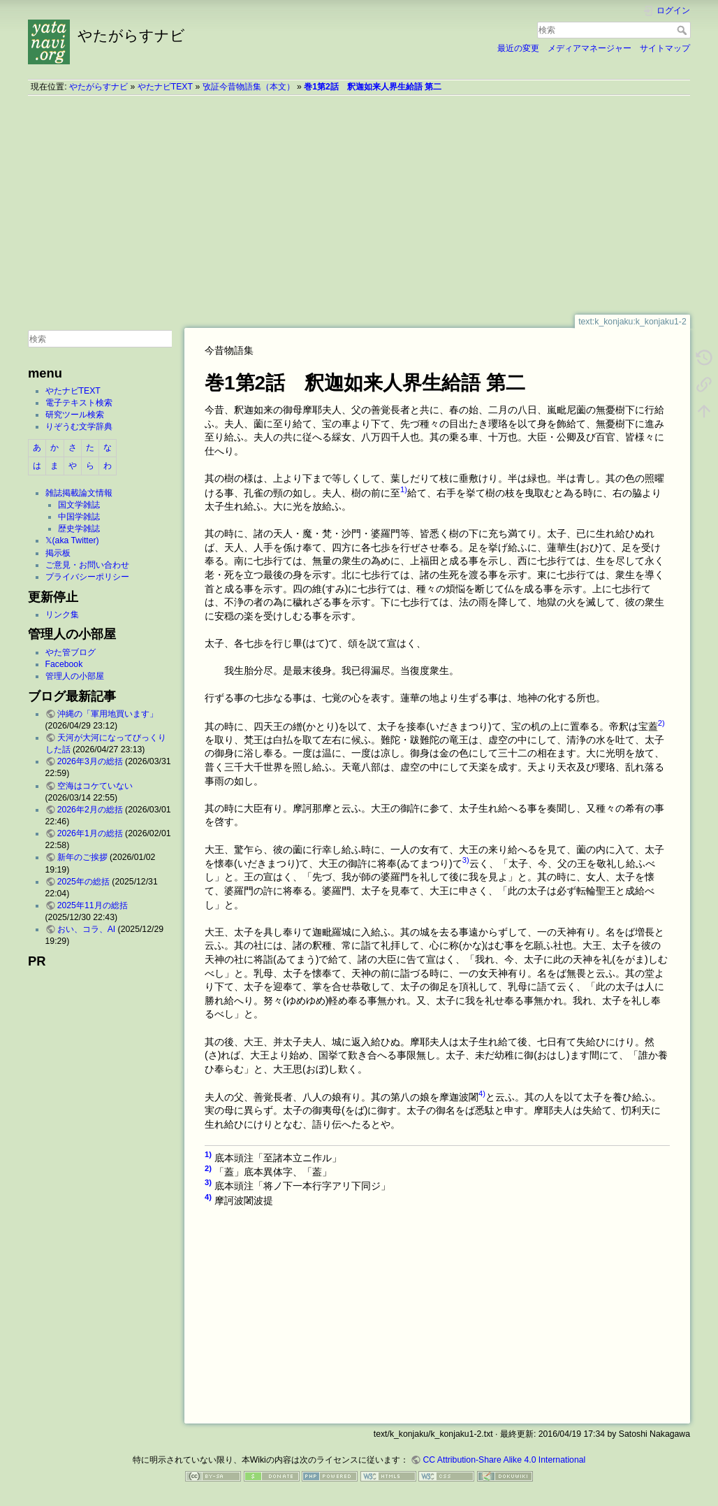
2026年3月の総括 (90, 761)
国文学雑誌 (79, 505)
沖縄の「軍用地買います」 (107, 714)
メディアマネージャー (589, 48)
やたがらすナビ (98, 87)
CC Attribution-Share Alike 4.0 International (504, 1460)
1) (403, 489)
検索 (683, 30)
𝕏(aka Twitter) (72, 540)
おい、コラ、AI (86, 929)
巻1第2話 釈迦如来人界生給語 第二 (372, 87)
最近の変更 (518, 48)
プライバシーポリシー (87, 577)
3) (465, 860)
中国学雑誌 (79, 517)
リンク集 (62, 614)
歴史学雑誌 (79, 528)
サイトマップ (665, 48)
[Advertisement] (359, 205)
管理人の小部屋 (74, 676)
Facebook (64, 664)
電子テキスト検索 (78, 403)
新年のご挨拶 (82, 857)
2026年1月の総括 (90, 833)
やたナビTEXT (165, 87)
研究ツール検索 (74, 414)
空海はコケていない (95, 786)
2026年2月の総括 (90, 810)
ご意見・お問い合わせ (87, 565)
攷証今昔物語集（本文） (249, 87)
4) (481, 1093)
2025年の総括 (83, 882)
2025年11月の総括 (92, 905)
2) (661, 723)
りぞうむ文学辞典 (78, 426)
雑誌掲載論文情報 (78, 493)
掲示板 (58, 553)
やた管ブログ (70, 652)
